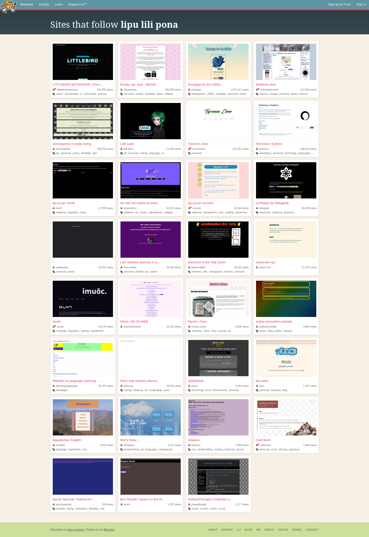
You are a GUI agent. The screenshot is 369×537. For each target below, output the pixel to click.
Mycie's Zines (197, 321)
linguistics (73, 212)
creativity (197, 330)
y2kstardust (128, 89)
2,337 (174, 504)
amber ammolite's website (274, 321)
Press (269, 529)
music (143, 212)
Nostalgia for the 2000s (204, 84)
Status (283, 529)
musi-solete (128, 267)
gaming (102, 93)
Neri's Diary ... (130, 440)
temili (57, 208)
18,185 (173, 267)
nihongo (282, 449)
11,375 (309, 267)
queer (159, 93)
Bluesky (109, 529)
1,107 (310, 385)
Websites (26, 4)
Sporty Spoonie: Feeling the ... (73, 499)
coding (127, 390)
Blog (249, 529)
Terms (297, 529)
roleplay (168, 212)
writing (144, 153)
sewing (85, 330)
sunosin (194, 208)
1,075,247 (239, 89)
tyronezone (196, 148)
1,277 (242, 504)
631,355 (105, 89)
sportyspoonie (62, 504)
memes (303, 93)
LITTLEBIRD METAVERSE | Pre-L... (78, 84)
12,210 (173, 326)
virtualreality (71, 93)
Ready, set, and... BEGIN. (138, 84)
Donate (227, 529)
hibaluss (194, 440)
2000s (210, 93)
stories (240, 449)
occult (222, 508)
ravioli (125, 504)
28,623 (241, 267)
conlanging (155, 390)
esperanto (265, 212)
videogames (198, 93)
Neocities (56, 529)
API (258, 529)
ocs (194, 449)
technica (262, 148)
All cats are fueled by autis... (140, 203)
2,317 (174, 445)
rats (102, 508)
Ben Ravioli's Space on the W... (142, 499)
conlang (218, 449)
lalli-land (126, 148)
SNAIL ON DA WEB (134, 321)
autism (153, 271)
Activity (44, 4)
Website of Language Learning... (75, 381)
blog (270, 330)
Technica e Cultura (269, 144)
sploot (193, 385)
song (83, 212)
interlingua (265, 153)
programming (131, 449)
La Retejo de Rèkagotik (272, 203)
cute (221, 212)
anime (242, 93)
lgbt (95, 153)
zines (206, 330)
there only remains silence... (140, 381)
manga (273, 93)
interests (196, 271)
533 (107, 504)
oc (162, 153)
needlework (97, 330)
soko (260, 385)
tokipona (61, 212)
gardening (241, 212)
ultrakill (139, 271)
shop (214, 330)
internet (263, 93)
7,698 (310, 445)
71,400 (173, 148)
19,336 (173, 385)
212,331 (241, 148)
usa (84, 449)
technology (291, 153)
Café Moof (263, 440)
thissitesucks (220, 390)
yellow (277, 330)
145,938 (173, 89)
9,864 (310, 326)
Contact (312, 529)
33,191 (173, 208)
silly (205, 271)
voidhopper (60, 267)
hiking (70, 508)
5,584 (242, 385)
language (154, 153)
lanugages (62, 390)
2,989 (242, 445)
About (213, 529)
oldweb (169, 93)
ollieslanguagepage (65, 385)
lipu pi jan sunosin (200, 203)
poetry (76, 153)
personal (128, 93)
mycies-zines (197, 326)
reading (229, 212)
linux (208, 390)
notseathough (197, 504)
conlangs (61, 330)
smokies (59, 445)
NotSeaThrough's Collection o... (210, 499)
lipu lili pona (149, 25)
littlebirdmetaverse (65, 89)
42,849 (241, 208)
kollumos (126, 385)
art (57, 153)
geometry (289, 212)
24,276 (105, 326)
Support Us (77, 4)
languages (304, 153)
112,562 (308, 89)
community (90, 93)
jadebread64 (196, 267)
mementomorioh (267, 89)
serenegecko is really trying (71, 144)
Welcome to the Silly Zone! (207, 262)
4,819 (106, 445)
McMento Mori (266, 84)
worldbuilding (204, 449)
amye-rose (263, 267)
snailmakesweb (130, 326)
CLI (239, 529)
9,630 (242, 326)
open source (75, 529)
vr (81, 93)
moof (274, 449)
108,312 (308, 148)
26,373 (105, 385)
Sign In (361, 4)
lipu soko (262, 381)
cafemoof (263, 445)
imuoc (58, 326)
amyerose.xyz (265, 262)
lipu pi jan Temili (63, 203)
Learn (59, 4)
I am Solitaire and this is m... (140, 262)
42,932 (105, 267)
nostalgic (194, 89)
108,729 (105, 148)
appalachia (74, 449)
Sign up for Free (339, 4)
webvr (59, 93)
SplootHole (196, 381)
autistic (139, 93)
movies (204, 508)
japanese (294, 449)
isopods (60, 508)
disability (150, 93)
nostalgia (221, 93)
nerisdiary (127, 445)
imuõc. (57, 321)
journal (222, 330)
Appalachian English (66, 440)
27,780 (105, 208)
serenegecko (61, 148)
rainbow (287, 330)
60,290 (309, 208)
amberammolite (266, 326)
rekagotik (262, 208)
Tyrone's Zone (198, 144)
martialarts (81, 508)
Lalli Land (127, 144)
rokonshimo (128, 208)
